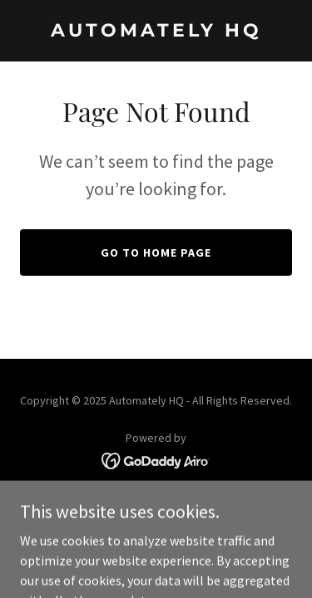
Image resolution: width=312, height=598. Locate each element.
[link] (156, 31)
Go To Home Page (156, 252)
